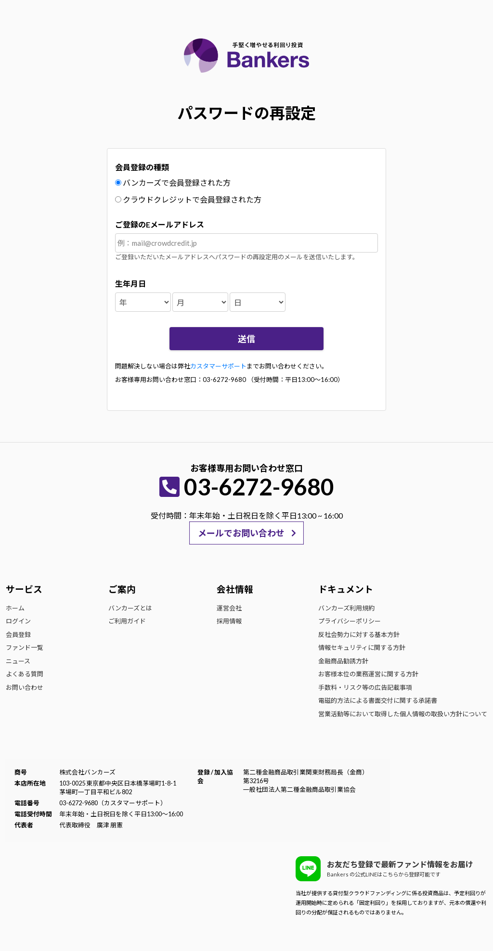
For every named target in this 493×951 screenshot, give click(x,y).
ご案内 (122, 589)
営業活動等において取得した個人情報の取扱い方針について (402, 714)
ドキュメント (345, 589)
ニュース (18, 661)
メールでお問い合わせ (241, 533)
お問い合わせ (24, 687)
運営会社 (229, 608)
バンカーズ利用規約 (346, 608)
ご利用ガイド (127, 621)
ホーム (15, 608)
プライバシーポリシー (349, 621)
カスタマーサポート (218, 366)
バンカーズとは (130, 608)
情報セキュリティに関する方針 (361, 647)
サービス (24, 589)
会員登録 (18, 634)
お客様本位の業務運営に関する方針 (368, 674)
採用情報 (229, 621)
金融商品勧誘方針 (343, 661)
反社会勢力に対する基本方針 (359, 634)
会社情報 (235, 589)
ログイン (18, 621)
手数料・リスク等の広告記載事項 (365, 687)
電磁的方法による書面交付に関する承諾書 (377, 700)
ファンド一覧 (24, 647)
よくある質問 (24, 674)
